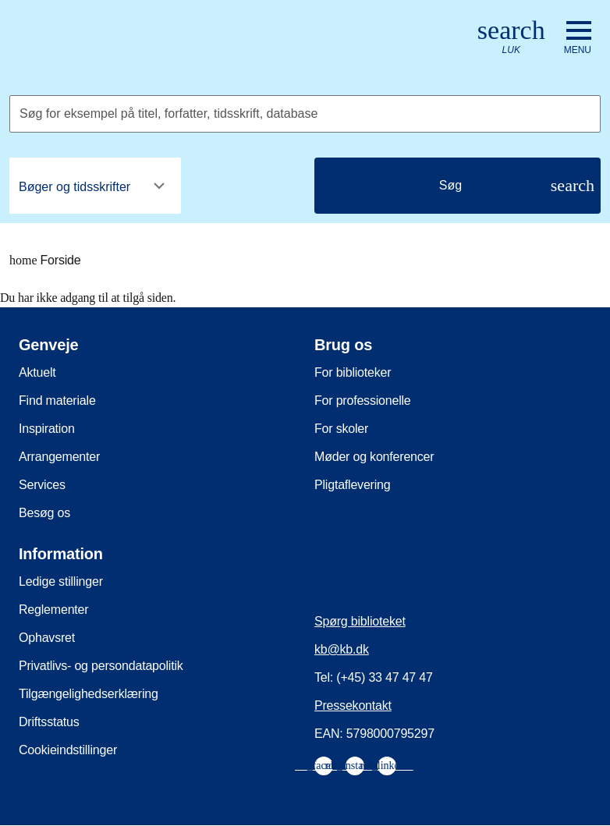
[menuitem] (323, 766)
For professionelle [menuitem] (362, 400)
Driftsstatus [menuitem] (49, 722)
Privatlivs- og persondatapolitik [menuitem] (101, 665)
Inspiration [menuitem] (47, 428)
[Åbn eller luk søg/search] (511, 38)
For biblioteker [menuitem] (352, 372)
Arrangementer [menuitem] (59, 456)
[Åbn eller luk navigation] (577, 38)
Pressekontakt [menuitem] (353, 705)
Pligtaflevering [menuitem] (352, 484)
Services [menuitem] (42, 484)
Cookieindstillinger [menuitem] (68, 750)
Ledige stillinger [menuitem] (61, 581)
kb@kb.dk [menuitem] (341, 649)
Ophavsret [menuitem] (47, 637)
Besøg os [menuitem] (44, 512)
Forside (45, 260)
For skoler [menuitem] (341, 428)
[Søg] (457, 186)
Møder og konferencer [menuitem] (374, 456)
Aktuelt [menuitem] (37, 372)
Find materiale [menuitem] (57, 400)
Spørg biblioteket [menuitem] (360, 621)
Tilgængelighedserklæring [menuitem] (88, 693)
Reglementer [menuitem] (53, 609)
